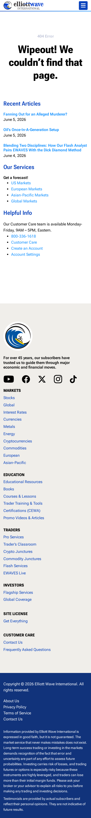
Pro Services (13, 537)
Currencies (12, 419)
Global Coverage (17, 599)
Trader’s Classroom (19, 544)
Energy (9, 434)
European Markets (26, 189)
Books (8, 489)
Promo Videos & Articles (23, 518)
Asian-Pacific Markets (30, 195)
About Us (11, 701)
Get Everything (15, 621)
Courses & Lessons (19, 496)
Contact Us (13, 642)
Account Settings (25, 254)
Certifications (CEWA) (21, 510)
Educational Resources (22, 481)
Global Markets (24, 201)
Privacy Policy (14, 707)
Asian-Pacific (14, 462)
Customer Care (24, 242)
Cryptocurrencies (17, 441)
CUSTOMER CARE (19, 635)
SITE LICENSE (15, 613)
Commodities (14, 448)
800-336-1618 (23, 236)
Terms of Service (17, 713)
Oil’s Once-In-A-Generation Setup (31, 129)
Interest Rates (15, 412)
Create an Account (27, 248)
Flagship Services (18, 592)
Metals (9, 426)
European (11, 455)
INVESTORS (13, 585)
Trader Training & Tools (22, 503)
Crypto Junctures (18, 551)
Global (9, 405)
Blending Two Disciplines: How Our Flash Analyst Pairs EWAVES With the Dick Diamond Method (45, 147)
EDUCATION (14, 474)
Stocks (9, 397)
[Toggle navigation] (83, 5)
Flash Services (15, 565)
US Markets (21, 183)
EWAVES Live (14, 573)
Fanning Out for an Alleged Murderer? (35, 114)
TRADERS (11, 530)
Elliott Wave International (56, 684)
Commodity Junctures (22, 558)
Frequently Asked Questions (27, 649)
